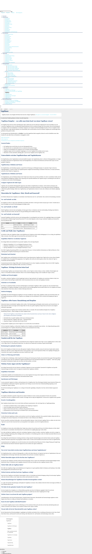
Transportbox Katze (9, 52)
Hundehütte (7, 30)
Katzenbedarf (5, 33)
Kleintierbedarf (5, 63)
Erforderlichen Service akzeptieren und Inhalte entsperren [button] (12, 140)
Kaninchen (7, 77)
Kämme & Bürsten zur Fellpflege (11, 100)
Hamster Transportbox (11, 76)
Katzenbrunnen (8, 36)
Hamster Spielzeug (11, 75)
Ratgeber (8, 12)
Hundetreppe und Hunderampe (11, 31)
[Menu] (0, 106)
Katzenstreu (7, 48)
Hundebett (7, 25)
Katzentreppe (7, 49)
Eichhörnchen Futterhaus (10, 85)
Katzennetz (7, 45)
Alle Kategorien (19, 12)
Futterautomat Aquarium (10, 62)
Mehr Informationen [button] (5, 137)
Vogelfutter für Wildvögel (10, 90)
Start (1, 109)
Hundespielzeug (8, 27)
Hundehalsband (8, 21)
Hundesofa (7, 26)
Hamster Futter (10, 73)
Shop (3, 552)
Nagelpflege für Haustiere (10, 102)
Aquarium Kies (8, 56)
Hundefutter (7, 18)
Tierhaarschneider (8, 103)
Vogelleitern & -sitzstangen (10, 95)
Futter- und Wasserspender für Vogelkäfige (13, 91)
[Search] (0, 107)
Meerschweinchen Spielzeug (13, 68)
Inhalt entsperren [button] (4, 139)
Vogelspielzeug (8, 96)
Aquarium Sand (8, 59)
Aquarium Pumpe (8, 58)
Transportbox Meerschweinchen (13, 70)
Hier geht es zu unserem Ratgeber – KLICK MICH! (46, 114)
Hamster (6, 71)
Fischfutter (7, 61)
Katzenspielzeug (8, 47)
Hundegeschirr (8, 20)
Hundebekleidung (8, 24)
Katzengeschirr (8, 38)
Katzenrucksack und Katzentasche (12, 46)
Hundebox (7, 28)
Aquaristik (4, 53)
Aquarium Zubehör (9, 60)
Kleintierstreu (7, 84)
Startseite (4, 16)
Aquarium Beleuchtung (9, 55)
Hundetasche (7, 29)
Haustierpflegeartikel (6, 99)
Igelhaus (6, 86)
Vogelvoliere (7, 97)
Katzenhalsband (8, 41)
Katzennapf (7, 44)
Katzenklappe (7, 42)
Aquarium (7, 54)
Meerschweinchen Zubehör (12, 69)
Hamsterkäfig (10, 72)
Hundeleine (7, 19)
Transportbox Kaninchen (12, 80)
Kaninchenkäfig (10, 78)
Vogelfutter (7, 88)
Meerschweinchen (8, 64)
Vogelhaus (7, 92)
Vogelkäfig (7, 93)
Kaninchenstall (10, 79)
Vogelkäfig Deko (8, 94)
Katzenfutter (7, 37)
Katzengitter (7, 39)
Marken (12, 12)
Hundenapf (7, 22)
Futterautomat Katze (9, 34)
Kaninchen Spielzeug (11, 81)
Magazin (3, 12)
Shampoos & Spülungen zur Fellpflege (12, 101)
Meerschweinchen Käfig (12, 67)
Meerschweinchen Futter (12, 66)
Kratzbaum (7, 51)
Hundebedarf (5, 17)
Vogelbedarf (5, 87)
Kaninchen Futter (10, 83)
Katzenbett (7, 35)
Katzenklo (7, 43)
